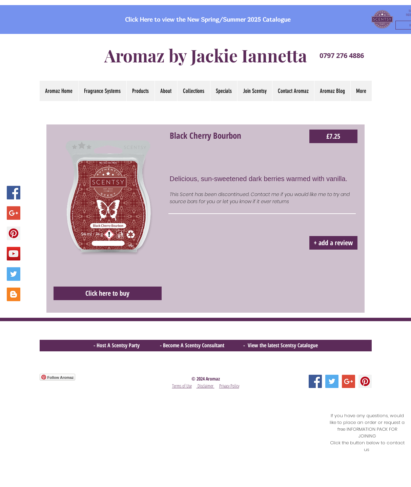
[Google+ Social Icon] (13, 213)
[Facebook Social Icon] (13, 192)
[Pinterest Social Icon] (13, 233)
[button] (193, 91)
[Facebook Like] (53, 416)
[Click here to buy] (108, 293)
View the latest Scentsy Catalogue (283, 345)
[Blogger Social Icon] (13, 294)
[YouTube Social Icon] (13, 253)
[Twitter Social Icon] (13, 274)
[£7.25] (333, 136)
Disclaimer (205, 386)
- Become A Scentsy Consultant (193, 345)
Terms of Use (182, 386)
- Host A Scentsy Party (117, 345)
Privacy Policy (229, 386)
